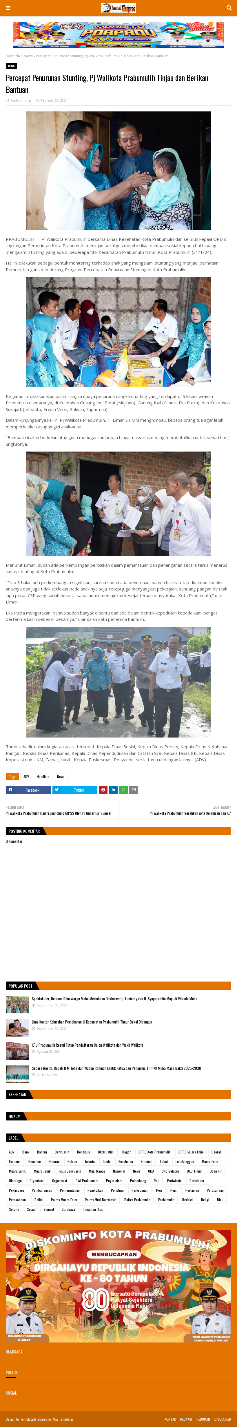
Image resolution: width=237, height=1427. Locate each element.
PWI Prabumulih (87, 1180)
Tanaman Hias (93, 1209)
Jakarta (90, 1161)
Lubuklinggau (185, 1161)
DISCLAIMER (222, 1419)
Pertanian (192, 1190)
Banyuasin (62, 1151)
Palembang (138, 1180)
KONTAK (170, 1419)
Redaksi (187, 1199)
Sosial (31, 1209)
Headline (43, 776)
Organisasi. (60, 1180)
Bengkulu (83, 1151)
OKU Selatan (170, 1171)
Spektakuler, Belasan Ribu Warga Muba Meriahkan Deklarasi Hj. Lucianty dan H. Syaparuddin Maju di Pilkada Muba (114, 999)
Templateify (28, 1419)
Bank (25, 1151)
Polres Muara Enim (64, 1199)
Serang (14, 1209)
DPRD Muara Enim (191, 1151)
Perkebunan (140, 1190)
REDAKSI (186, 1419)
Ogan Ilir (216, 1171)
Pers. (174, 1190)
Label (13, 1138)
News (27, 56)
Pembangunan (42, 1190)
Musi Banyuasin (70, 1171)
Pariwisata (174, 1180)
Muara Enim (210, 1161)
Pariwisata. (197, 1180)
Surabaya (68, 1209)
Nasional (119, 1171)
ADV (26, 776)
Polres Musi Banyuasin (100, 1199)
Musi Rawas (97, 1171)
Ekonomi (15, 1161)
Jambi (107, 1161)
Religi (205, 1199)
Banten (42, 1151)
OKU (151, 1171)
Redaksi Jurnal (21, 100)
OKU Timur (194, 1171)
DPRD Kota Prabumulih (154, 1151)
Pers (159, 1190)
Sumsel (48, 1209)
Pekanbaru (16, 1190)
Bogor (126, 1151)
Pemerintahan (70, 1190)
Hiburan (54, 1161)
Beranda (13, 56)
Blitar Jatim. (106, 1151)
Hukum (72, 1161)
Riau (220, 1199)
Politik (38, 1199)
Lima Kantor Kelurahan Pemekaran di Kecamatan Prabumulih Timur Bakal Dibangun (92, 1022)
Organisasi (37, 1180)
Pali (156, 1180)
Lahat (164, 1161)
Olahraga (15, 1180)
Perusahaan (215, 1190)
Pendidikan (95, 1190)
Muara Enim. (17, 1171)
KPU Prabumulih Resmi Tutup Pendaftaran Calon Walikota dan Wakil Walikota (87, 1045)
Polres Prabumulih (137, 1199)
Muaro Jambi (43, 1171)
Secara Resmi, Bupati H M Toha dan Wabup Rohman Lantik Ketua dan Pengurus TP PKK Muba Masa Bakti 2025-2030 (116, 1068)
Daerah (217, 1151)
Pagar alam (114, 1180)
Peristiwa (117, 1190)
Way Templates (63, 1419)
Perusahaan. (18, 1199)
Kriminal (146, 1161)
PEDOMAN (203, 1419)
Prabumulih (166, 1199)
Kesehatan (125, 1161)
